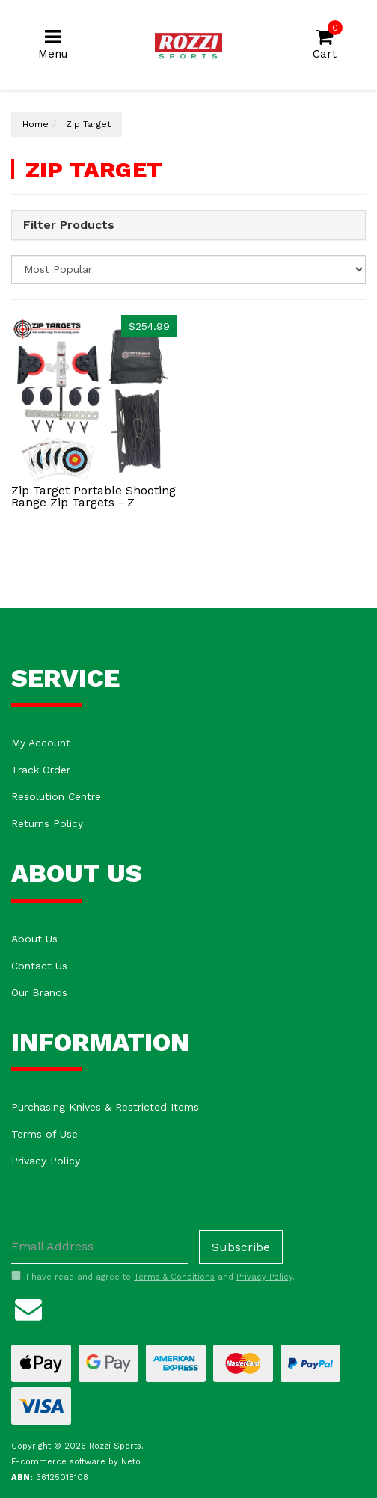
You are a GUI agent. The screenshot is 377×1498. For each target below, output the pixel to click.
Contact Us (39, 965)
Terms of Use (44, 1134)
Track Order (40, 770)
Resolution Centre (56, 796)
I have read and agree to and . (153, 1276)
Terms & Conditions (174, 1277)
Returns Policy (47, 823)
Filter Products (68, 225)
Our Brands (39, 992)
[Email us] (28, 1307)
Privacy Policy (45, 1161)
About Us (34, 939)
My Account (40, 743)
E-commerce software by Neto (76, 1462)
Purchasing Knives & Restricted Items (105, 1107)
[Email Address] (99, 1247)
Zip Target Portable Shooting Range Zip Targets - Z (93, 496)
